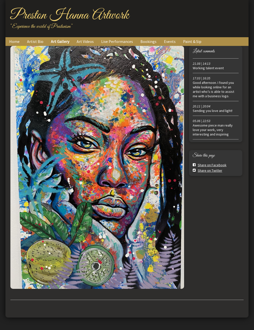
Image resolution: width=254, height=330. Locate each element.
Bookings (148, 41)
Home (14, 41)
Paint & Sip (192, 41)
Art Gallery (60, 41)
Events (170, 41)
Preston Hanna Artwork (69, 15)
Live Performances (117, 41)
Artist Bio (35, 41)
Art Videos (85, 41)
